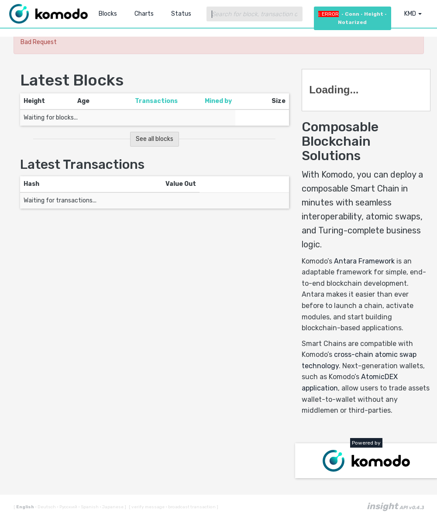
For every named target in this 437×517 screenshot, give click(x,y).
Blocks (108, 13)
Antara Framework (364, 261)
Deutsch (46, 507)
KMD (413, 13)
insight (395, 506)
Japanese (112, 507)
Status (181, 13)
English (25, 507)
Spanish (89, 507)
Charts (144, 13)
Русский (67, 507)
